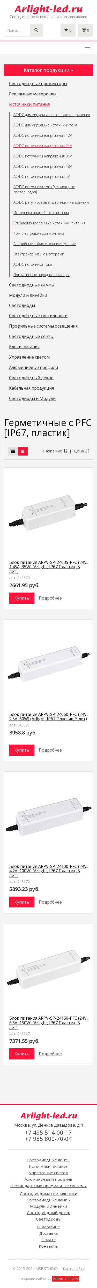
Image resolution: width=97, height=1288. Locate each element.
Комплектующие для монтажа (38, 233)
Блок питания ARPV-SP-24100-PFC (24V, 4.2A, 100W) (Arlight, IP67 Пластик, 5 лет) (48, 870)
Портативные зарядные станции (41, 274)
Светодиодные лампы (31, 285)
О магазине (48, 1226)
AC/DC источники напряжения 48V (42, 166)
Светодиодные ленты (31, 336)
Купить (21, 598)
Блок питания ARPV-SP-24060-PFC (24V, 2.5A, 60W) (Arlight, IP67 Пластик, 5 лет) (48, 716)
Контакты (48, 1246)
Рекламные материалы (32, 94)
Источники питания (29, 104)
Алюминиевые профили (33, 367)
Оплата (48, 1239)
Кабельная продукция (31, 388)
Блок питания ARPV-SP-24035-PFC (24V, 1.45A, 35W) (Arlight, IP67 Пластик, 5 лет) (48, 566)
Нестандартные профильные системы (48, 1185)
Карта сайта (74, 1268)
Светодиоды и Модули (32, 398)
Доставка (48, 1233)
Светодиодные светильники (38, 316)
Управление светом (29, 357)
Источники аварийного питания (41, 212)
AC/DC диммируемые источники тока (45, 125)
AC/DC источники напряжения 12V (42, 135)
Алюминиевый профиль (48, 1179)
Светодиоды (22, 305)
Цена (81, 450)
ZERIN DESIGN (65, 1278)
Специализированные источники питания (49, 223)
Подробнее (50, 598)
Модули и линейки (28, 295)
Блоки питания (24, 347)
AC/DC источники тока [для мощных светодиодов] (44, 189)
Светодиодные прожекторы (38, 83)
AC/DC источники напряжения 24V (42, 145)
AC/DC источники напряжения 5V (41, 176)
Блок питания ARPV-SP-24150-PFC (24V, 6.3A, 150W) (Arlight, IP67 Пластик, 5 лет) (48, 1022)
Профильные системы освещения (43, 326)
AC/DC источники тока (32, 264)
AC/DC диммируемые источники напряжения (51, 114)
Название (55, 450)
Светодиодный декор (31, 378)
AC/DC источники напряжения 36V (42, 156)
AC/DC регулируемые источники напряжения (51, 202)
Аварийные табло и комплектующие (44, 243)
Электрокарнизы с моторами (38, 254)
